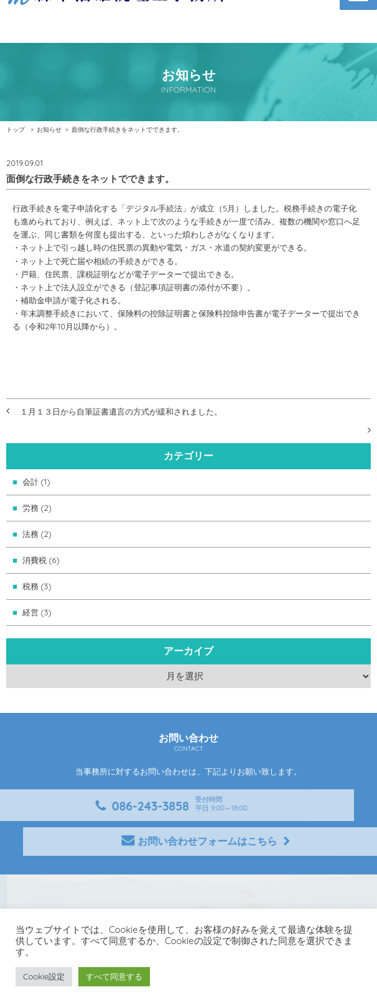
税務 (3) (36, 586)
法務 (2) (37, 534)
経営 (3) (36, 612)
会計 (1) (36, 482)
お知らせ (49, 130)
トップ (15, 130)
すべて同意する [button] (114, 976)
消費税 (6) (41, 560)
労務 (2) (37, 508)
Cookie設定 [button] (44, 976)
